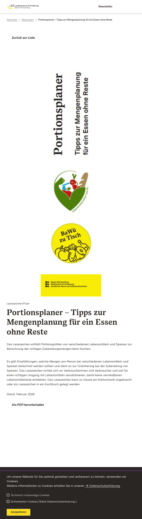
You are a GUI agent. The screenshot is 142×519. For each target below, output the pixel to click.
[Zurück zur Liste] (21, 38)
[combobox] (120, 6)
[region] (71, 369)
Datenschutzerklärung (104, 485)
